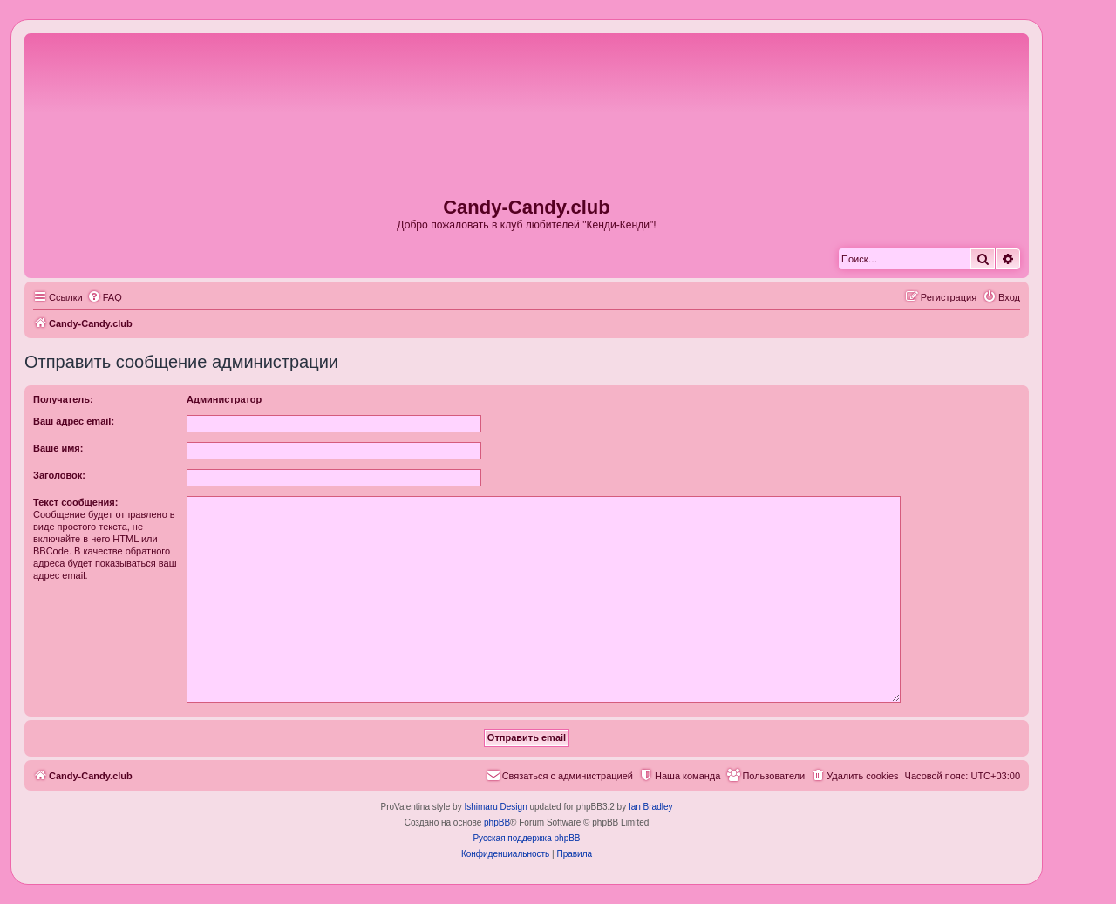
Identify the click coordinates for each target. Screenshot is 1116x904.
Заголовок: (59, 475)
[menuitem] (104, 297)
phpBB (497, 822)
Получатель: (63, 399)
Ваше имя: (58, 448)
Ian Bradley (651, 807)
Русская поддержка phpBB (526, 838)
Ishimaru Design (495, 807)
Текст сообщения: (75, 502)
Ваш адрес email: (73, 421)
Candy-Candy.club (526, 207)
